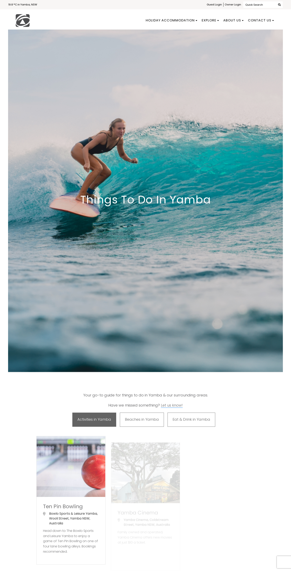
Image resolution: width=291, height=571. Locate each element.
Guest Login (214, 4)
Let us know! (172, 405)
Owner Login (233, 4)
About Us (232, 20)
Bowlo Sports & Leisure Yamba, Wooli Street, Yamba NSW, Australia (73, 521)
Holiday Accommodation (170, 20)
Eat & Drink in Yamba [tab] (191, 419)
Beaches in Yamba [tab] (142, 419)
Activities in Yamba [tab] (94, 419)
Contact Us (259, 20)
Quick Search (263, 4)
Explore (209, 20)
